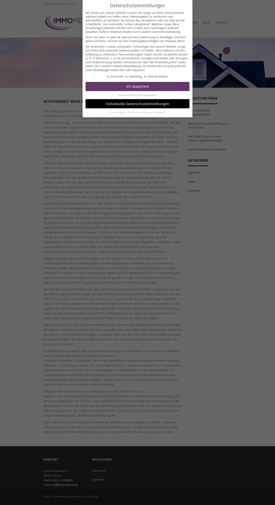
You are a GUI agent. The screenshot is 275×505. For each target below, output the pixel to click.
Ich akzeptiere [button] (137, 86)
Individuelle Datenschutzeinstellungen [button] (137, 103)
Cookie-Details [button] (117, 112)
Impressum (159, 112)
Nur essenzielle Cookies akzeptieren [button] (138, 95)
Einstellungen (101, 70)
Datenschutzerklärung (127, 66)
